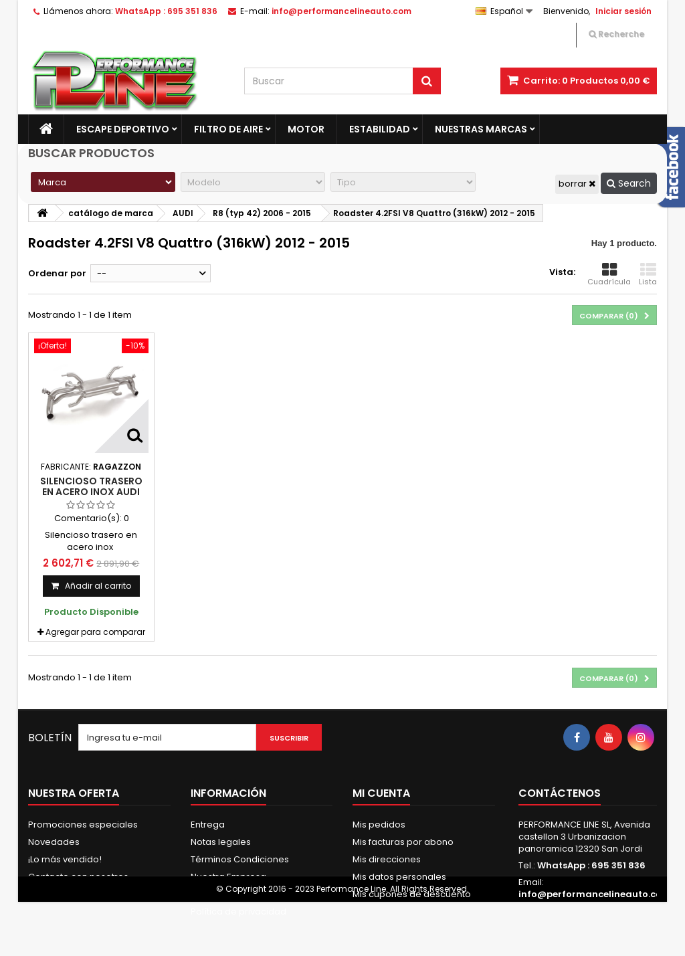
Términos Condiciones (240, 859)
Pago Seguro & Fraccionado (252, 894)
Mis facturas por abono (403, 842)
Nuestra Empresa (228, 876)
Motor (306, 129)
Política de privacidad (238, 911)
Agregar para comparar (95, 632)
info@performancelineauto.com (594, 894)
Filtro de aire (228, 129)
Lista (648, 274)
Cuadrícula (609, 274)
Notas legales (221, 842)
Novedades (54, 842)
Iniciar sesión (623, 11)
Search (629, 183)
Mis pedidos (379, 824)
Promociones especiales (83, 824)
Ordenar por (57, 273)
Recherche (616, 33)
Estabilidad (379, 129)
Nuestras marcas (481, 129)
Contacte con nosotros (78, 876)
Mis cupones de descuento (412, 894)
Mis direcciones (387, 859)
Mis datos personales (399, 876)
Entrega (208, 824)
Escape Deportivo (122, 129)
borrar (577, 183)
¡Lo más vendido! (65, 859)
